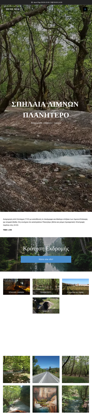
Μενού (84, 9)
